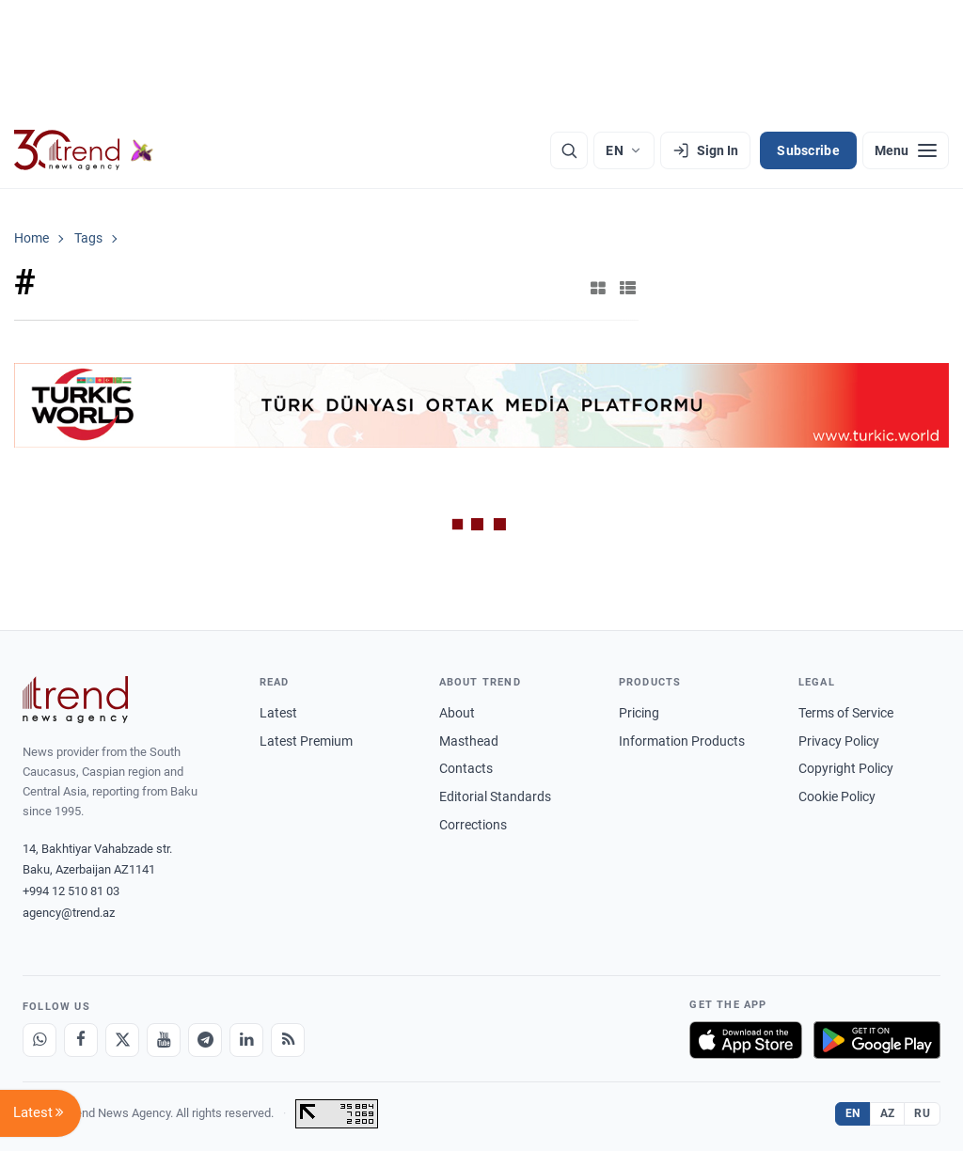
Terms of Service (845, 712)
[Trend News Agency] (75, 699)
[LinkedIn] (246, 1040)
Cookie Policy (837, 796)
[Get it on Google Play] (876, 1040)
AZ (887, 1113)
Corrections (473, 824)
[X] (122, 1040)
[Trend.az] (83, 150)
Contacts (466, 768)
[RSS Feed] (288, 1040)
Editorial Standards (495, 796)
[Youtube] (164, 1040)
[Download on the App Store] (745, 1040)
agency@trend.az (69, 913)
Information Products (682, 741)
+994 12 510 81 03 (71, 891)
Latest (278, 712)
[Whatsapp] (39, 1040)
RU (922, 1113)
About (457, 712)
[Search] (569, 150)
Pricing (639, 712)
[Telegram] (205, 1040)
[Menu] (905, 150)
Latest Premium (306, 741)
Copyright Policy (845, 768)
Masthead (468, 741)
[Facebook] (81, 1040)
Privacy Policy (838, 741)
